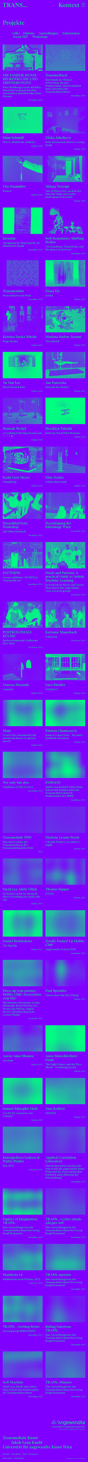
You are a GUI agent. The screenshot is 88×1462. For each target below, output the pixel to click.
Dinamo (82, 1458)
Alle (16, 33)
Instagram (33, 1454)
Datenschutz (19, 1458)
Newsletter (16, 1454)
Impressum (7, 1458)
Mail (25, 1454)
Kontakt (6, 1454)
